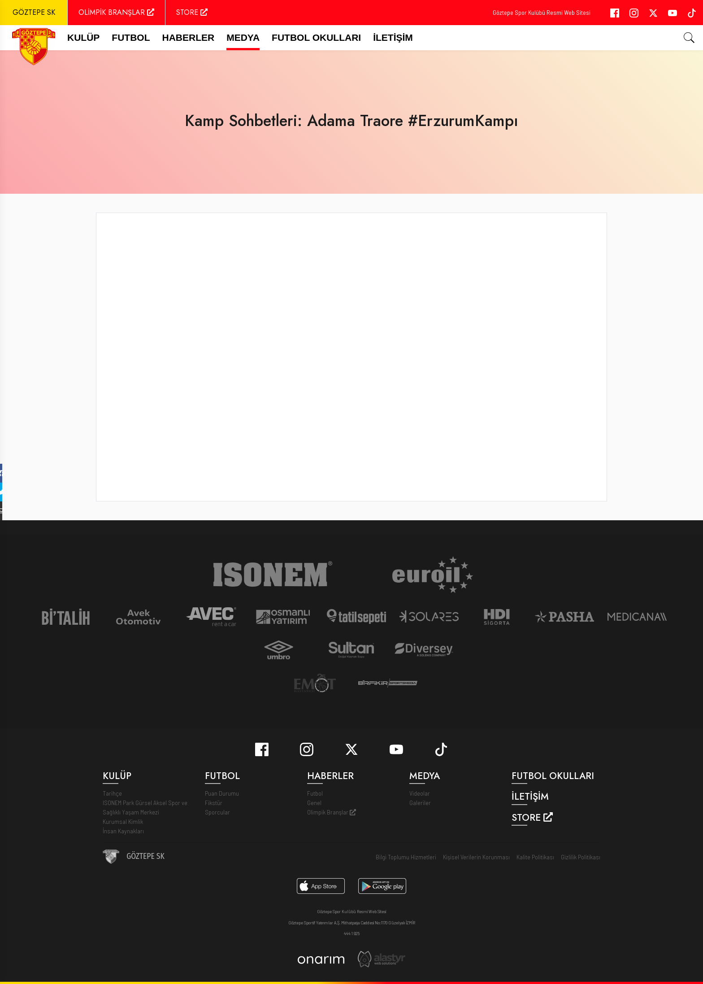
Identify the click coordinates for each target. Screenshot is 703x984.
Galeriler (420, 802)
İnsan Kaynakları (123, 831)
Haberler (188, 37)
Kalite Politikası (535, 857)
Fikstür (213, 802)
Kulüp (83, 37)
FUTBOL (131, 37)
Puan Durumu (222, 793)
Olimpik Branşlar (331, 812)
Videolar (419, 793)
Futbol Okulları (316, 37)
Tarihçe (112, 793)
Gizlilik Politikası (580, 857)
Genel (314, 802)
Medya (243, 37)
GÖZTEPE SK (34, 12)
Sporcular (217, 812)
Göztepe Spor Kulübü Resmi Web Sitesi (541, 12)
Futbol (315, 793)
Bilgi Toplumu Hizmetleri (406, 857)
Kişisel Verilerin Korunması (476, 857)
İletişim (393, 37)
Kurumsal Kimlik (123, 821)
